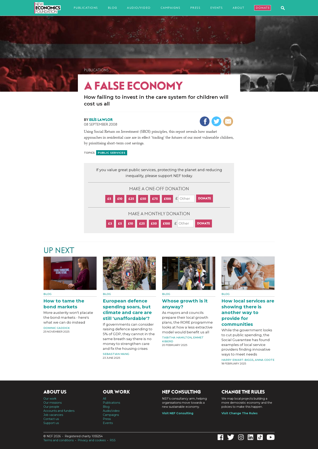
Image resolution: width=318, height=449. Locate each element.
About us (55, 392)
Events (216, 7)
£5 (109, 198)
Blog (112, 7)
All (104, 398)
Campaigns (170, 7)
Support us (51, 423)
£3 (110, 223)
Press (195, 7)
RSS (113, 440)
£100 (167, 198)
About (238, 7)
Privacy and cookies (92, 440)
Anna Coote (264, 359)
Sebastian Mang (116, 354)
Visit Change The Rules (239, 413)
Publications (86, 7)
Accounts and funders (58, 411)
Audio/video (139, 7)
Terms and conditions (58, 440)
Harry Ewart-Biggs (237, 359)
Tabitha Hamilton (177, 337)
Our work (49, 398)
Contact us (51, 419)
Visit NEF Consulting (177, 413)
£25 (131, 198)
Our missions (52, 402)
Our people (51, 407)
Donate (263, 7)
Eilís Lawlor (101, 120)
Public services (112, 152)
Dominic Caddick (56, 327)
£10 (119, 198)
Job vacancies (53, 415)
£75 (155, 198)
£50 (143, 198)
